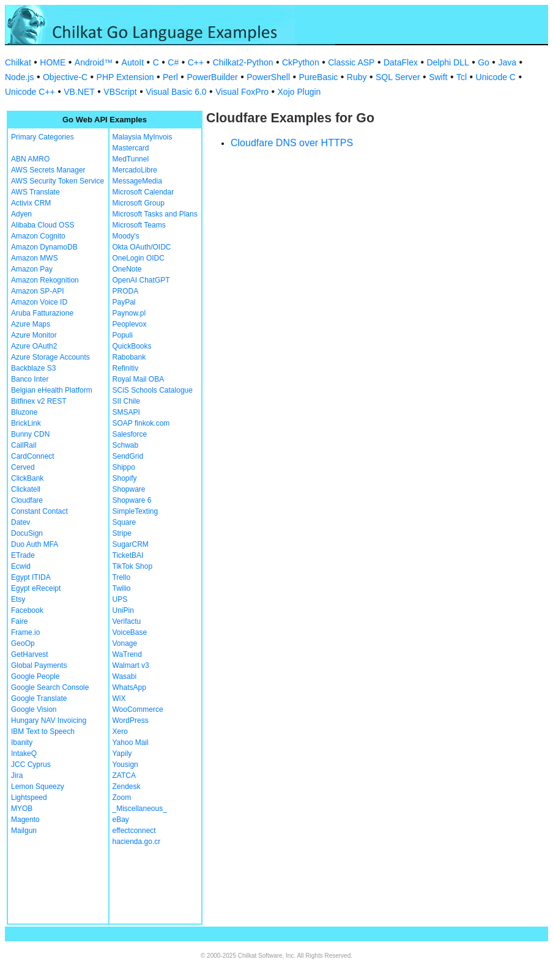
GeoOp (23, 643)
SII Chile (126, 401)
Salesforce (130, 434)
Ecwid (21, 566)
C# (173, 62)
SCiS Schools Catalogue (153, 390)
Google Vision (34, 709)
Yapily (122, 753)
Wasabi (125, 676)
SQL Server (398, 77)
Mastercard (131, 148)
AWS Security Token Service (57, 181)
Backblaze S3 (33, 368)
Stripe (122, 533)
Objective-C (65, 77)
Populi (123, 335)
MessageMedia (137, 181)
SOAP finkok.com (141, 423)
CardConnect (32, 456)
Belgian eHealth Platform (51, 390)
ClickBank (27, 478)
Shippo (124, 467)
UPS (120, 599)
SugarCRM (131, 544)
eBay (121, 819)
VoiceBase (130, 632)
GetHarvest (29, 654)
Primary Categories (42, 137)
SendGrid (128, 456)
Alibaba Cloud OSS (42, 225)
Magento (25, 819)
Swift (438, 77)
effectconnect (134, 830)
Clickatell (25, 489)
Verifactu (127, 621)
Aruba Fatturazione (42, 313)
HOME (52, 62)
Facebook (27, 610)
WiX (119, 698)
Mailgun (24, 830)
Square (124, 522)
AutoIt (133, 62)
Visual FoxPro (242, 92)
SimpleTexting (135, 511)
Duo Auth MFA (34, 544)
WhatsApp (129, 687)
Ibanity (21, 742)
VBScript (119, 92)
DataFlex (401, 62)
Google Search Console (50, 687)
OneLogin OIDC (139, 258)
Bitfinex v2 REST (39, 401)
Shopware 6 (132, 500)
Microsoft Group (139, 203)
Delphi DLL (447, 62)
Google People (35, 676)
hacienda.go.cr (137, 841)
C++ (196, 62)
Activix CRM (31, 203)
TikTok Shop (133, 566)
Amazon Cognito (38, 236)
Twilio (122, 588)
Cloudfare (27, 500)
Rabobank (129, 357)
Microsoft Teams (139, 225)
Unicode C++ (30, 92)
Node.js (19, 77)
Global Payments (39, 665)
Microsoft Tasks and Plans (155, 214)
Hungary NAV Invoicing (48, 720)
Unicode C (496, 77)
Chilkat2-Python (243, 62)
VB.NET (79, 92)
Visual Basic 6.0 (176, 92)
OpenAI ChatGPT (141, 280)
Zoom (122, 797)
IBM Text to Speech (43, 731)
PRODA (126, 291)
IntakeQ (24, 753)
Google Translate (39, 698)
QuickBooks (132, 346)
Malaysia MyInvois (143, 137)
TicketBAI (128, 555)
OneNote (127, 269)
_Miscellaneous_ (140, 808)
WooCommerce (138, 709)
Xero (120, 731)
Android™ (94, 62)
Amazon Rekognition (45, 280)
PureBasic (318, 77)
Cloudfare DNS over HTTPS (292, 143)
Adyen (21, 214)
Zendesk (127, 786)
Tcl (461, 77)
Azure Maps (30, 324)
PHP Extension (125, 77)
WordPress (131, 720)
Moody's (126, 236)
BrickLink (26, 423)
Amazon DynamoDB (44, 247)
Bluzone (24, 412)
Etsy (18, 599)
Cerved (23, 467)
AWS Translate (35, 192)
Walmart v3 (131, 665)
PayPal (124, 302)
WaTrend (127, 654)
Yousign (125, 764)
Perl (170, 77)
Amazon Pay (32, 269)
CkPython (300, 62)
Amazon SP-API (37, 291)
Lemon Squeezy (37, 786)
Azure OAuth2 (34, 346)
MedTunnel (131, 159)
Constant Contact (39, 511)
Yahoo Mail (131, 742)
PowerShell (268, 77)
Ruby (357, 77)
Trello (122, 577)
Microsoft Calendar (143, 192)
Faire (19, 621)
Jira (17, 775)
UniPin (123, 610)
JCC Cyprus (31, 764)
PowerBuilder (212, 77)
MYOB (21, 808)
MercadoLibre (135, 170)
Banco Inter (29, 379)
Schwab (126, 445)
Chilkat (18, 62)
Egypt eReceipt (36, 588)
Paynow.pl (129, 313)
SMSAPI (126, 412)
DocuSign (27, 533)
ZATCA (124, 775)
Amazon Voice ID (39, 302)
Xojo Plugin (299, 92)
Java (507, 62)
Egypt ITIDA (31, 577)
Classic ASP (351, 62)
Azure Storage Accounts (50, 357)
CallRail (23, 445)
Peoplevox (130, 324)
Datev (20, 522)
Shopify (125, 478)
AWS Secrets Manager (48, 170)
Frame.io (25, 632)
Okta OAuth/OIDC (142, 247)
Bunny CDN (30, 434)
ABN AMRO (30, 159)
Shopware (129, 489)
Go (483, 62)
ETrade (23, 555)
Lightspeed (29, 797)
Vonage (125, 643)
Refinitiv (126, 368)
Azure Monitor (34, 335)
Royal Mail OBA (139, 379)
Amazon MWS (34, 258)
